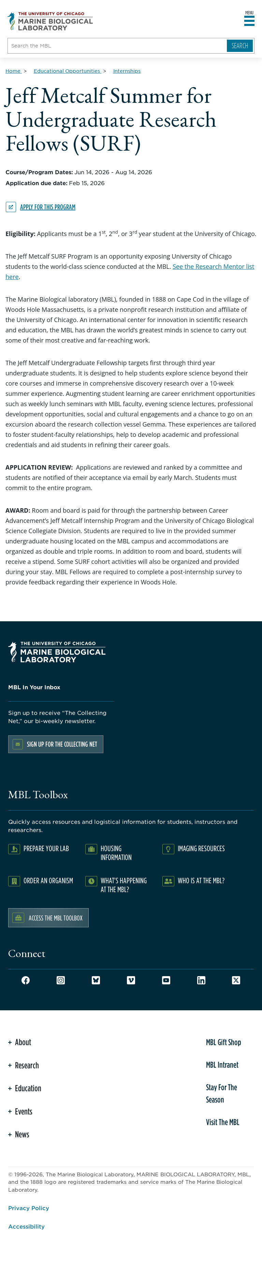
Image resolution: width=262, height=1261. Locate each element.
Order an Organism (48, 880)
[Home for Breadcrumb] (13, 71)
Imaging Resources (201, 848)
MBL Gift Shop (223, 1042)
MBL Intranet (222, 1064)
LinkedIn (201, 980)
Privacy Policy (28, 1207)
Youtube (166, 980)
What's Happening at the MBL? (124, 884)
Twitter (236, 980)
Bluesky (96, 980)
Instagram (61, 980)
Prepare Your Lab (46, 848)
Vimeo (131, 980)
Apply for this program (47, 207)
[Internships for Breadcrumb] (127, 71)
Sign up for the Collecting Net (62, 744)
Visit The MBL (222, 1122)
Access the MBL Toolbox (56, 918)
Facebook (25, 980)
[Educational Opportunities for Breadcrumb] (67, 71)
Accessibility (26, 1226)
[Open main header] (249, 21)
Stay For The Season (221, 1093)
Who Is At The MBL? (201, 880)
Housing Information (116, 852)
